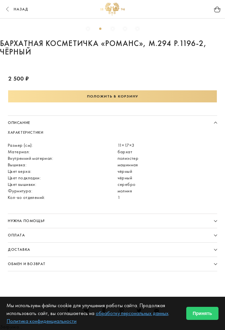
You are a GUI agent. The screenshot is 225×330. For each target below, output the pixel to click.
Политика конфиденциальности (42, 321)
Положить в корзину (112, 96)
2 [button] (100, 29)
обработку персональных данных (132, 313)
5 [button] (137, 29)
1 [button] (88, 29)
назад (16, 9)
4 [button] (125, 29)
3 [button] (113, 29)
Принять (202, 313)
